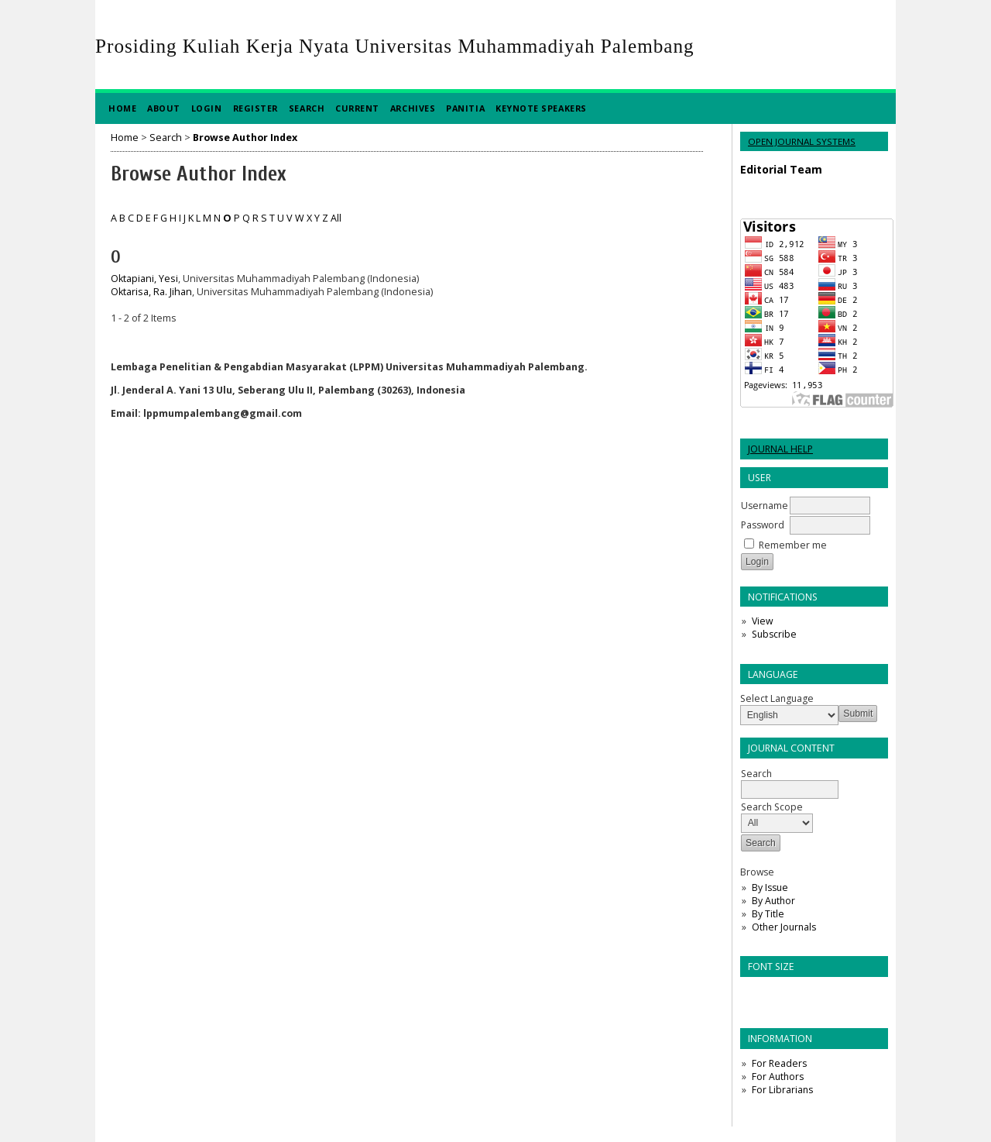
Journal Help (780, 449)
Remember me (793, 545)
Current (357, 108)
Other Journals (784, 927)
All (336, 218)
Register (255, 108)
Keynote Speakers (541, 108)
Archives (412, 108)
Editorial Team (781, 169)
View (762, 621)
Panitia (465, 108)
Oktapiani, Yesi (144, 278)
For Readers (779, 1063)
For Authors (778, 1076)
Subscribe (774, 634)
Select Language (777, 698)
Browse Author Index (245, 137)
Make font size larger (803, 994)
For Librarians (782, 1089)
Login (206, 108)
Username (764, 505)
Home (122, 108)
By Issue (770, 887)
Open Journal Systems (802, 141)
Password (762, 524)
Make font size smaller (754, 994)
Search (306, 108)
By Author (773, 900)
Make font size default (779, 994)
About (163, 108)
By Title (768, 913)
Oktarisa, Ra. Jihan (151, 291)
